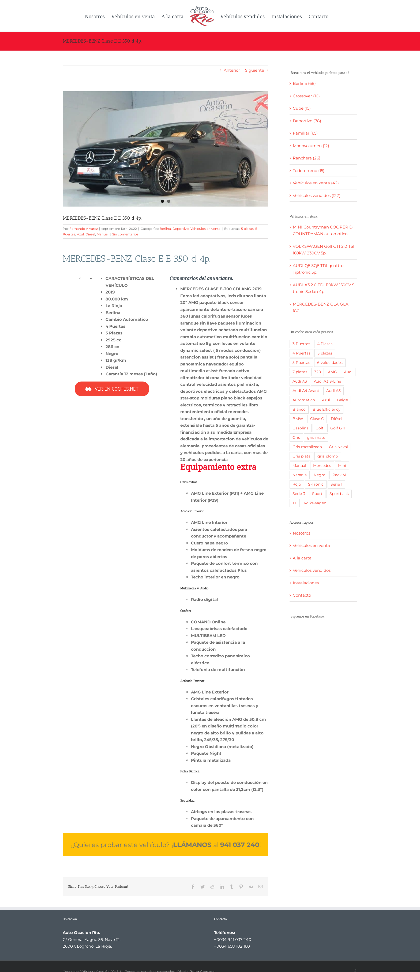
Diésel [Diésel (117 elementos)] (336, 419)
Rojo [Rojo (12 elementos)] (296, 484)
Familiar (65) (305, 133)
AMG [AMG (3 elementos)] (332, 372)
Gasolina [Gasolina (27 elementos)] (300, 428)
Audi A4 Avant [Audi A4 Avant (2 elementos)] (305, 390)
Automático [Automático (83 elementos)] (303, 400)
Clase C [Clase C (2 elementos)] (317, 419)
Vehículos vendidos (312, 570)
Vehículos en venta (205, 229)
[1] (165, 149)
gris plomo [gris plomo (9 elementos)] (327, 456)
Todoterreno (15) (308, 170)
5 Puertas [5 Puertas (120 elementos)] (301, 362)
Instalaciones (306, 582)
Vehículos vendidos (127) (316, 195)
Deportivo (180, 229)
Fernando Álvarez (83, 229)
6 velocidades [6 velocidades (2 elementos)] (330, 362)
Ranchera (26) (306, 158)
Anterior (232, 70)
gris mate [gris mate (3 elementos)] (316, 437)
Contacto (302, 595)
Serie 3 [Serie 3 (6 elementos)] (298, 493)
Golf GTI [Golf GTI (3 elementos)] (337, 428)
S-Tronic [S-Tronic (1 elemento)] (316, 484)
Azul (80, 234)
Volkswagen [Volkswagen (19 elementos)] (315, 503)
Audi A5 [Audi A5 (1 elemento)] (333, 390)
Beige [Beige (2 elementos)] (342, 400)
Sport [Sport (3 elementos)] (317, 493)
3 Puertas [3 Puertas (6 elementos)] (301, 344)
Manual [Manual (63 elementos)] (299, 465)
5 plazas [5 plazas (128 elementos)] (324, 353)
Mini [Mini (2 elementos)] (342, 465)
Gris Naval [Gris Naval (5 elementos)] (338, 447)
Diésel (90, 234)
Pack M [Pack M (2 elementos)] (339, 475)
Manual (102, 234)
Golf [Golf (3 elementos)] (319, 428)
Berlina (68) (304, 83)
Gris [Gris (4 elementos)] (296, 437)
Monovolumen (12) (311, 145)
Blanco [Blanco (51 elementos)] (299, 409)
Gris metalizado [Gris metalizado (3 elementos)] (307, 447)
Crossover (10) (306, 95)
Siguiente (254, 70)
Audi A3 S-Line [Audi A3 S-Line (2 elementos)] (327, 381)
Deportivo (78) (307, 120)
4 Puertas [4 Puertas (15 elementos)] (301, 353)
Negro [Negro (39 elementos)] (319, 475)
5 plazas (247, 229)
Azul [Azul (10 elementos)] (326, 400)
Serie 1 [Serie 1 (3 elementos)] (336, 484)
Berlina (165, 229)
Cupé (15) (302, 108)
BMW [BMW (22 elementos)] (297, 419)
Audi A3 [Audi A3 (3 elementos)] (299, 381)
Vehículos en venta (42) (316, 182)
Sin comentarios (125, 234)
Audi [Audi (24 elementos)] (348, 372)
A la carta (302, 558)
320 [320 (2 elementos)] (317, 372)
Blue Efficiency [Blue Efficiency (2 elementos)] (326, 409)
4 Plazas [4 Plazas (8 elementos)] (324, 344)
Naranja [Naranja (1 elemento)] (299, 475)
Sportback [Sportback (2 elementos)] (339, 493)
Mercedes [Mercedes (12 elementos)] (322, 465)
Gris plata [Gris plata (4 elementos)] (301, 456)
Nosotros (301, 533)
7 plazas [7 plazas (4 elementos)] (299, 372)
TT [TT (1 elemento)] (294, 503)
